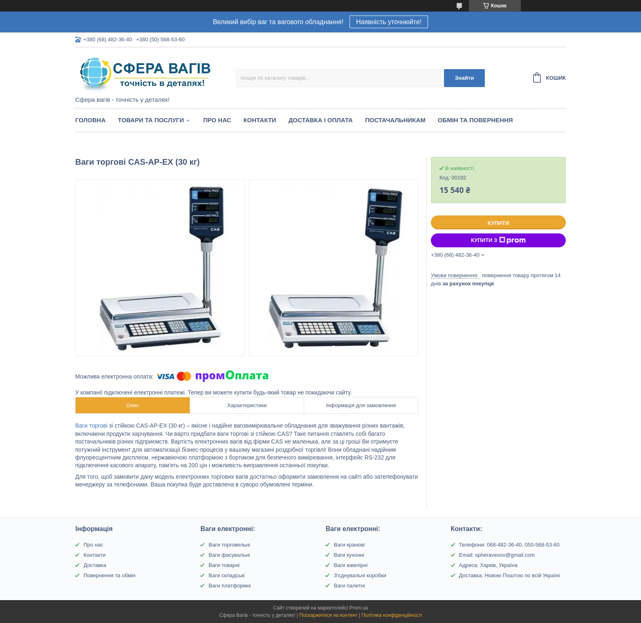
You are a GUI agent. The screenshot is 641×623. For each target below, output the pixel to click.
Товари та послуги (151, 120)
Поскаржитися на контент (328, 615)
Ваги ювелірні (351, 565)
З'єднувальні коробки (360, 575)
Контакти (259, 120)
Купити (498, 223)
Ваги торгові (91, 425)
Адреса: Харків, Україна (488, 565)
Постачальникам (395, 120)
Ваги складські (226, 575)
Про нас (217, 120)
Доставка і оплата (321, 120)
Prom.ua (359, 608)
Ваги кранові (349, 545)
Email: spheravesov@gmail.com (497, 555)
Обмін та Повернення (475, 120)
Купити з (498, 240)
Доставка (94, 565)
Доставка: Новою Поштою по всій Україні (509, 575)
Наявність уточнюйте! (388, 21)
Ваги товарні (224, 565)
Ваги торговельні (229, 545)
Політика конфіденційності (391, 615)
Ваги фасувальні (229, 555)
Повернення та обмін (109, 575)
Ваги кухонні (349, 555)
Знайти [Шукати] (464, 78)
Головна (90, 120)
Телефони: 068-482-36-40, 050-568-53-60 (509, 545)
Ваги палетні (349, 586)
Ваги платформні (229, 586)
